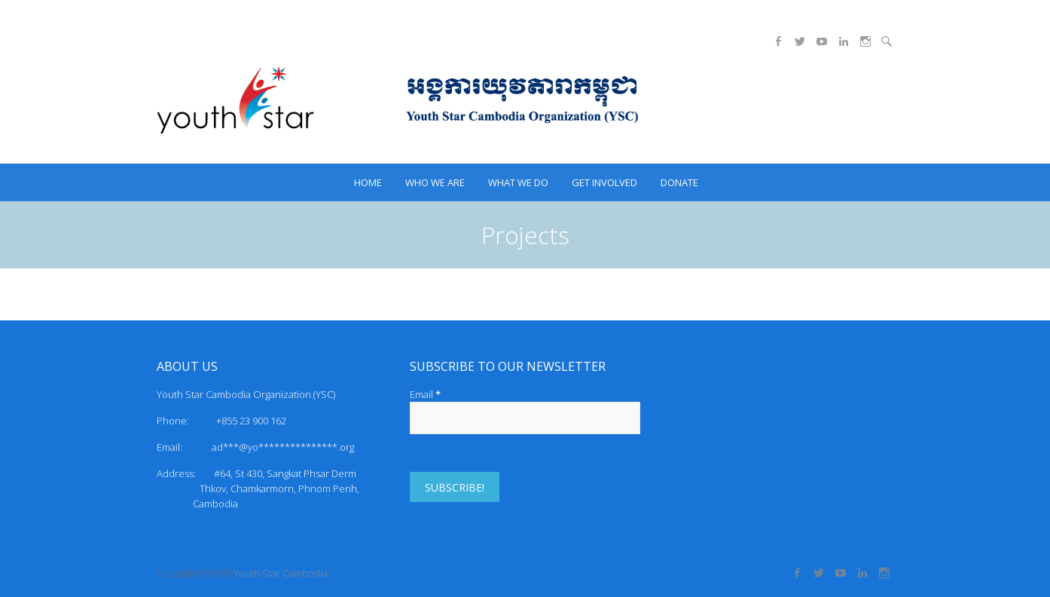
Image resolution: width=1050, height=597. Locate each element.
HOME (368, 182)
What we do (518, 182)
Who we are (435, 182)
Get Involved (604, 182)
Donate (679, 182)
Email (425, 394)
